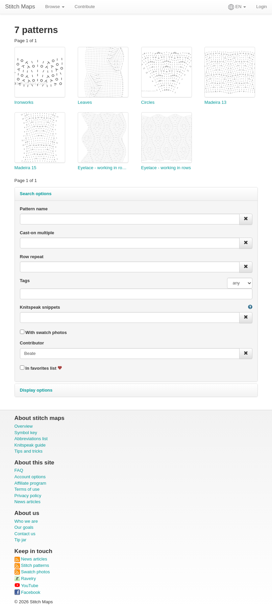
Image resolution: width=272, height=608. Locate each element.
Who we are (26, 521)
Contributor (32, 342)
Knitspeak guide (30, 445)
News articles (28, 501)
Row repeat (32, 256)
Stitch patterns (32, 565)
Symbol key (26, 432)
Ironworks (24, 102)
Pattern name (34, 208)
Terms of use (27, 489)
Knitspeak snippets (40, 307)
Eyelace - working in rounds (103, 167)
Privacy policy (28, 495)
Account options (30, 476)
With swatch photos (43, 332)
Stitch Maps (20, 6)
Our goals (24, 527)
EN (237, 7)
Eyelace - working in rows (166, 167)
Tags (25, 280)
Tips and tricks (29, 451)
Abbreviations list (31, 438)
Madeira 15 (25, 167)
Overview (24, 426)
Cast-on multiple (37, 232)
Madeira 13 (215, 102)
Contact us (25, 533)
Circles (148, 102)
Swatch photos (32, 571)
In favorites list (41, 368)
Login (261, 6)
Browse (55, 6)
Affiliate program (30, 483)
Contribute (85, 6)
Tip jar (21, 539)
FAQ (19, 470)
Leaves (85, 102)
